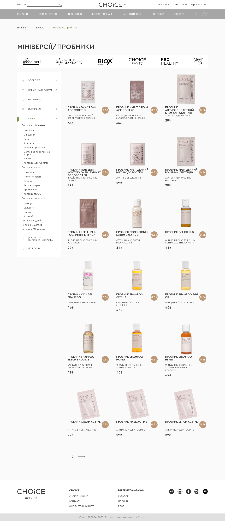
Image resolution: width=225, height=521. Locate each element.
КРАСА (40, 28)
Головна (22, 28)
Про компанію (48, 14)
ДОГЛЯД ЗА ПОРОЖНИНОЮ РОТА (40, 238)
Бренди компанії (102, 14)
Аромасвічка (31, 189)
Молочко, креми (33, 177)
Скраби (28, 181)
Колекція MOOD (32, 194)
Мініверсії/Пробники (55, 47)
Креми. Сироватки (34, 147)
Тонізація (29, 143)
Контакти (158, 14)
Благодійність (132, 14)
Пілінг (27, 139)
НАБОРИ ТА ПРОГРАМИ (40, 90)
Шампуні (28, 203)
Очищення (29, 135)
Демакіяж (29, 130)
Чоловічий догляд (32, 225)
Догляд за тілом (31, 167)
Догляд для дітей (31, 220)
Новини (179, 14)
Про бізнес (75, 14)
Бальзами (29, 208)
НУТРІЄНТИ (34, 99)
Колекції (28, 216)
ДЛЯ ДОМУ (34, 248)
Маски (27, 158)
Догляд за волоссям (33, 198)
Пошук (21, 4)
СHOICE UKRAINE (78, 496)
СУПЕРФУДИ (35, 109)
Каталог (123, 496)
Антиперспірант (33, 185)
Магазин (22, 14)
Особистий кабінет (81, 506)
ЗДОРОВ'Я (34, 80)
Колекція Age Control (36, 163)
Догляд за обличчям (33, 125)
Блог (121, 506)
